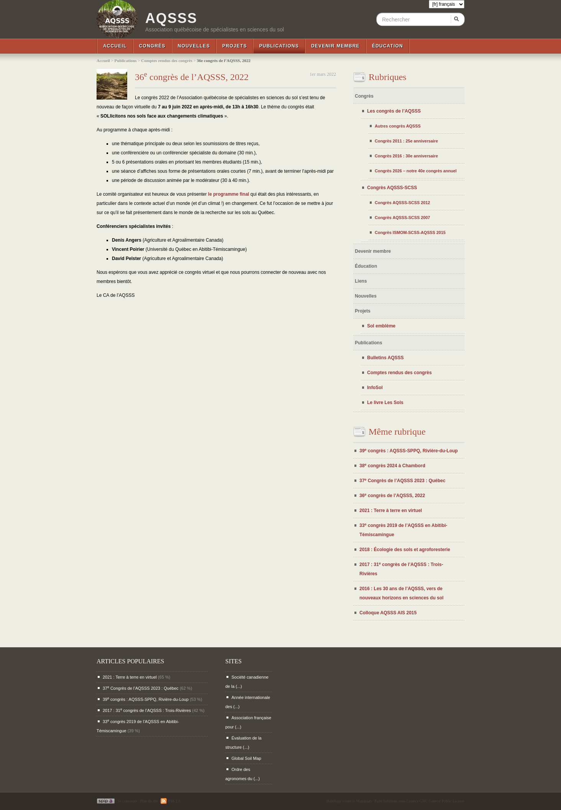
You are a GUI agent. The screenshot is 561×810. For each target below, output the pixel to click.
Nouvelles (194, 46)
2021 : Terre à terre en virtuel (390, 510)
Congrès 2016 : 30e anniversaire (406, 156)
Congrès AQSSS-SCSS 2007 (402, 217)
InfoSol (375, 387)
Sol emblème (381, 326)
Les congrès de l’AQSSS (394, 111)
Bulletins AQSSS (385, 357)
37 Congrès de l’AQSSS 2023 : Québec (402, 480)
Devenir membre (335, 46)
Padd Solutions (385, 801)
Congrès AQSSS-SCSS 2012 (402, 202)
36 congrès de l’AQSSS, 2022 (192, 77)
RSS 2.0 (170, 801)
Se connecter (127, 801)
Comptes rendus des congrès (166, 60)
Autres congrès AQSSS (398, 126)
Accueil (115, 46)
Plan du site (149, 801)
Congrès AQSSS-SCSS (392, 187)
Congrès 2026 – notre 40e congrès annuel (416, 171)
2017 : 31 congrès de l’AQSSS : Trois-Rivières (147, 710)
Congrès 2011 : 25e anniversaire (406, 141)
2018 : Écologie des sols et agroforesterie (404, 549)
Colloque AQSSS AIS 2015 (388, 612)
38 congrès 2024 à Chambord (392, 465)
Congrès (152, 46)
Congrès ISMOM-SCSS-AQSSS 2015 (410, 232)
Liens (361, 281)
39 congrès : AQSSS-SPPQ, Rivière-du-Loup (408, 450)
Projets (234, 46)
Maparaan (364, 801)
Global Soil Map (246, 758)
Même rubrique (397, 432)
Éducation (387, 46)
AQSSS (171, 18)
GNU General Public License (442, 801)
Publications (279, 46)
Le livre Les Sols (385, 402)
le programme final (228, 194)
